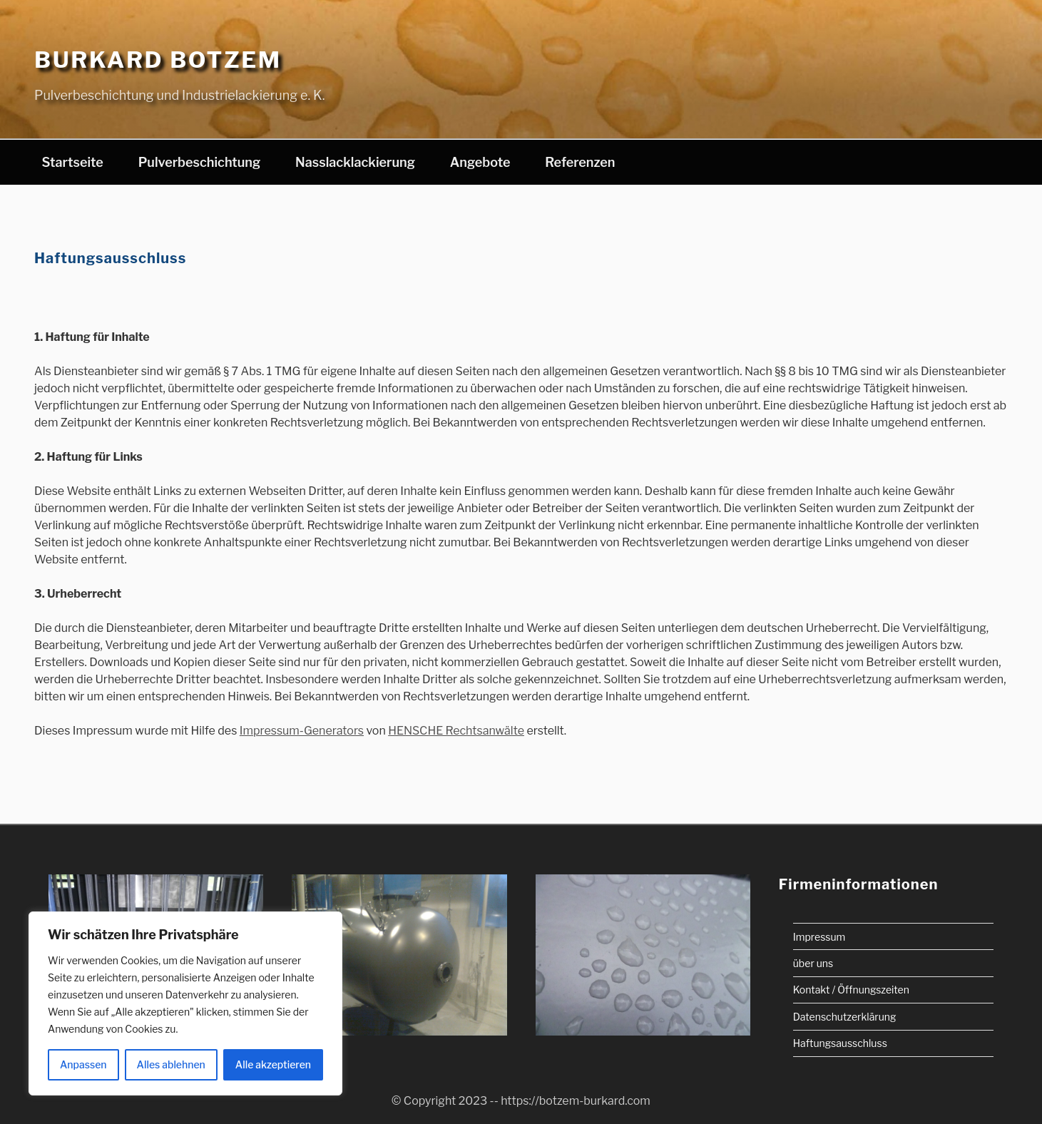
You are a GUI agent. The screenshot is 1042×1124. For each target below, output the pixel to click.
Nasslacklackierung (355, 162)
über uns (813, 962)
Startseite (72, 162)
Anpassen (83, 1064)
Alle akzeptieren (273, 1064)
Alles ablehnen (171, 1064)
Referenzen (580, 162)
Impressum (819, 936)
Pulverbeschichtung (199, 162)
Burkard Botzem (158, 59)
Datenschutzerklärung (845, 1016)
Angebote (480, 162)
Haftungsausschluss (840, 1043)
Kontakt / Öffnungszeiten (851, 990)
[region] (185, 1003)
